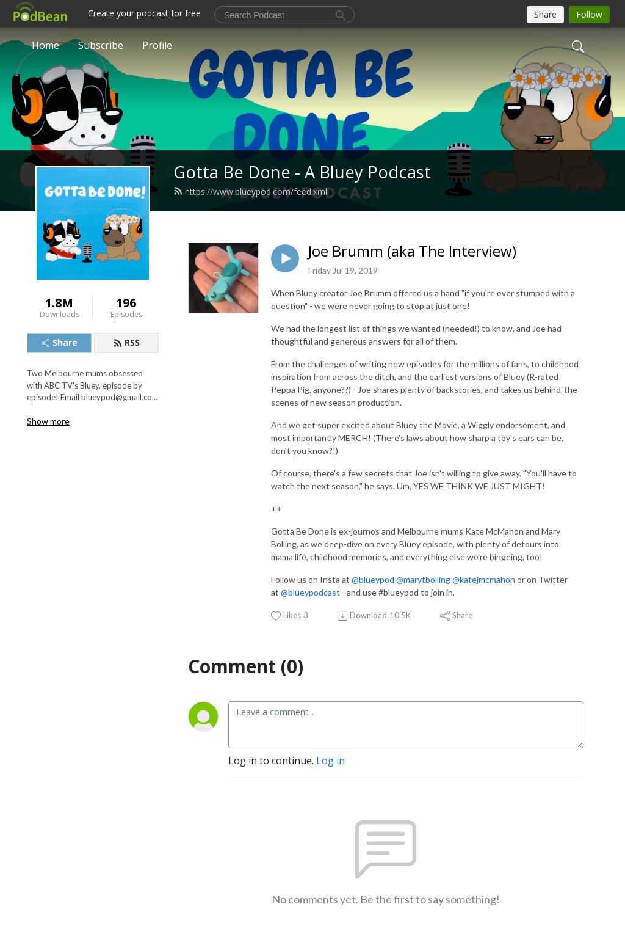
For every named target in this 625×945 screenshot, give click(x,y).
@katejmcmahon (483, 579)
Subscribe (100, 45)
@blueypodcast (310, 592)
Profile (157, 45)
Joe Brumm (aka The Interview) (412, 251)
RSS (126, 342)
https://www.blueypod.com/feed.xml (250, 191)
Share (60, 342)
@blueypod (373, 579)
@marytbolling (423, 579)
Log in (330, 760)
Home (45, 45)
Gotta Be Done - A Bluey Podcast (302, 172)
